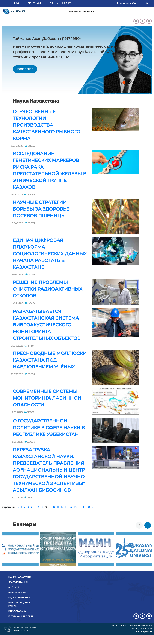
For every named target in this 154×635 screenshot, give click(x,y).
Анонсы (13, 587)
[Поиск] (131, 3)
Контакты (67, 3)
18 (88, 507)
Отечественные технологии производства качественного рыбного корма (46, 125)
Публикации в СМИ (20, 616)
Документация (18, 582)
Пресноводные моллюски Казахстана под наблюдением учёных (50, 360)
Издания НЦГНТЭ (19, 597)
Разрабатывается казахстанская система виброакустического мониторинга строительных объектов (46, 325)
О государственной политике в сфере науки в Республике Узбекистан (49, 427)
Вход (16, 3)
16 (80, 507)
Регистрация (34, 3)
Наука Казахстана (19, 577)
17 (84, 507)
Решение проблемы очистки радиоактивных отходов (47, 288)
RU (147, 3)
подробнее (25, 69)
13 (66, 507)
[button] (7, 3)
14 (70, 507)
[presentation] (139, 525)
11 (58, 507)
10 (53, 507)
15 (75, 507)
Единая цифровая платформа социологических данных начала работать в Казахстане (50, 253)
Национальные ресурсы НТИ (81, 11)
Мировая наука (18, 592)
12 (62, 507)
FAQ (51, 3)
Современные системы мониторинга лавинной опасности (47, 398)
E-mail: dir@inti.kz (142, 632)
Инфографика (17, 611)
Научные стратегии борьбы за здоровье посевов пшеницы (41, 209)
